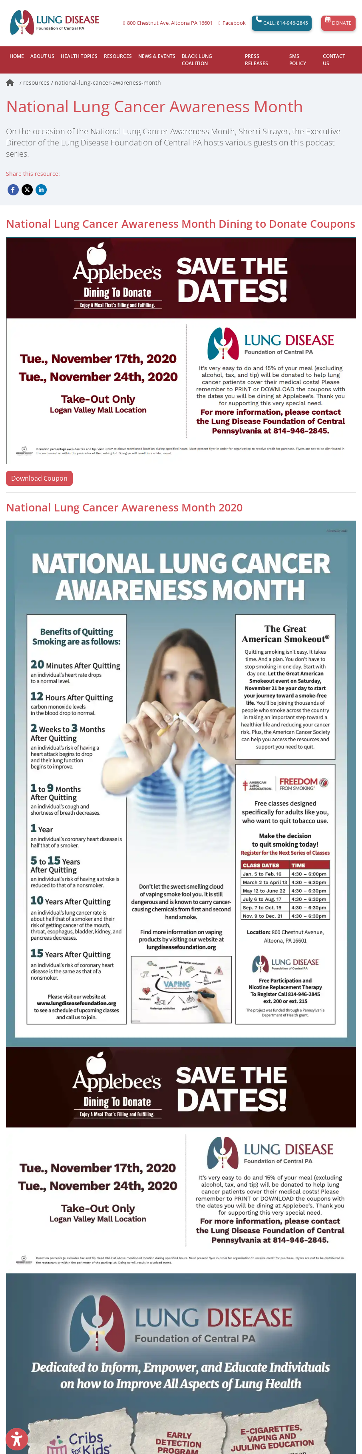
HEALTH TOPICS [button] (79, 56)
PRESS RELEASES (256, 60)
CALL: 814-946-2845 (282, 23)
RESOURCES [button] (118, 56)
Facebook (234, 23)
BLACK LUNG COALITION (197, 60)
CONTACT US (334, 60)
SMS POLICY (297, 60)
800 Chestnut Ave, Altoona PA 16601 (170, 23)
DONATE (338, 23)
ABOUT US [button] (42, 56)
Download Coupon (39, 478)
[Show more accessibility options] (16, 1439)
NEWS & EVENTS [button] (156, 56)
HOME (17, 56)
